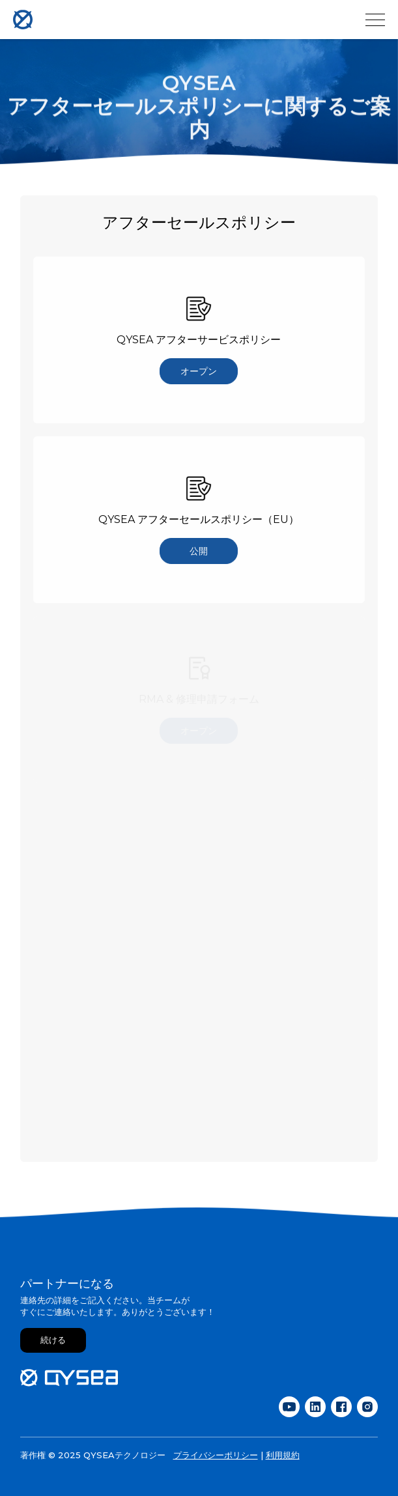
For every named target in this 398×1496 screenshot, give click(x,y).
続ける (53, 1339)
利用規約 (283, 1455)
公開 (199, 551)
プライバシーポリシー (215, 1455)
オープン (198, 371)
